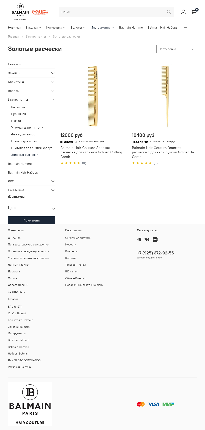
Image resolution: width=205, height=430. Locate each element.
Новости (70, 244)
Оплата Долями (18, 285)
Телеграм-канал (75, 264)
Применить (31, 220)
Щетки (16, 121)
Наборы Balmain (18, 353)
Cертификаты (16, 291)
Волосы (78, 27)
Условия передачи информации (28, 258)
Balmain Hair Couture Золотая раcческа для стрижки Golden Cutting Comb (91, 152)
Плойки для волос (24, 141)
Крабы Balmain (17, 313)
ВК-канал (71, 271)
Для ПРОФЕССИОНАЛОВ (24, 360)
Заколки (33, 27)
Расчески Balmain (19, 367)
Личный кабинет (18, 264)
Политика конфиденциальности (28, 251)
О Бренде (14, 238)
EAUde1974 (16, 190)
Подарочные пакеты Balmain (84, 285)
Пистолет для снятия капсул (31, 148)
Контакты (71, 251)
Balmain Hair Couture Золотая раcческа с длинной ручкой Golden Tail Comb (164, 152)
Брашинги (18, 114)
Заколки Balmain (19, 327)
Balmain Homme (131, 27)
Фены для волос (23, 134)
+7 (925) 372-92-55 (155, 253)
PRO (11, 181)
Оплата (12, 278)
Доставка (14, 271)
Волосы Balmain (18, 340)
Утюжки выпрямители (27, 127)
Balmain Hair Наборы (163, 27)
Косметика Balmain (20, 320)
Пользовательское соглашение (28, 244)
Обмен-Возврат (75, 278)
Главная (13, 36)
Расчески (18, 107)
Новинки (14, 27)
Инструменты (102, 27)
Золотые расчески (24, 155)
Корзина (70, 258)
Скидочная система (77, 238)
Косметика (56, 27)
